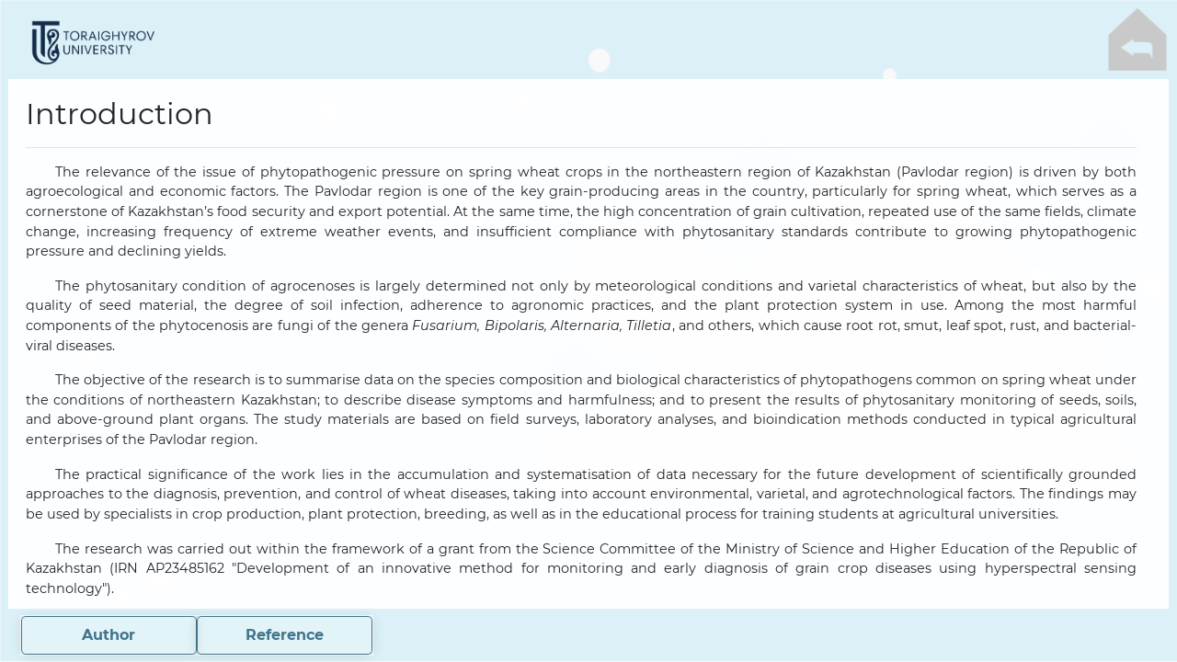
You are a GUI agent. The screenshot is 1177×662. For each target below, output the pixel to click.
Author (108, 635)
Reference (285, 635)
